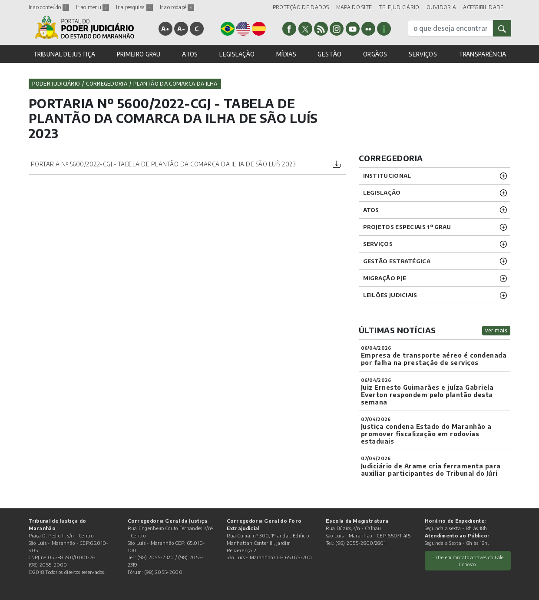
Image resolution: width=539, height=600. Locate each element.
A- (181, 29)
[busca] (450, 28)
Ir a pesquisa (134, 7)
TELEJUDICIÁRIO (399, 7)
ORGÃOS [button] (375, 54)
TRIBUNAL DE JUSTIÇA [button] (64, 54)
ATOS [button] (190, 54)
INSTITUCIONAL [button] (387, 175)
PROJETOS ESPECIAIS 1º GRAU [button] (407, 226)
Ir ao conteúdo (49, 7)
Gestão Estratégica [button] (396, 261)
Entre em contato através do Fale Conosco (467, 560)
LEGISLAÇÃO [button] (237, 54)
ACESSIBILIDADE (483, 7)
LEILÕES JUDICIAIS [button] (390, 295)
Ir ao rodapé (177, 7)
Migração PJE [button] (385, 278)
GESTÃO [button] (329, 54)
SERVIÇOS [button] (422, 54)
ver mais (496, 330)
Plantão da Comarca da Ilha (175, 83)
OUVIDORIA (441, 7)
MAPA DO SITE (354, 7)
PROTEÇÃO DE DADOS (301, 7)
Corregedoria (106, 83)
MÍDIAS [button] (286, 54)
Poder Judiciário (56, 83)
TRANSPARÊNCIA (482, 54)
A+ (165, 29)
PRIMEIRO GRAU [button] (139, 54)
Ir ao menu (92, 7)
